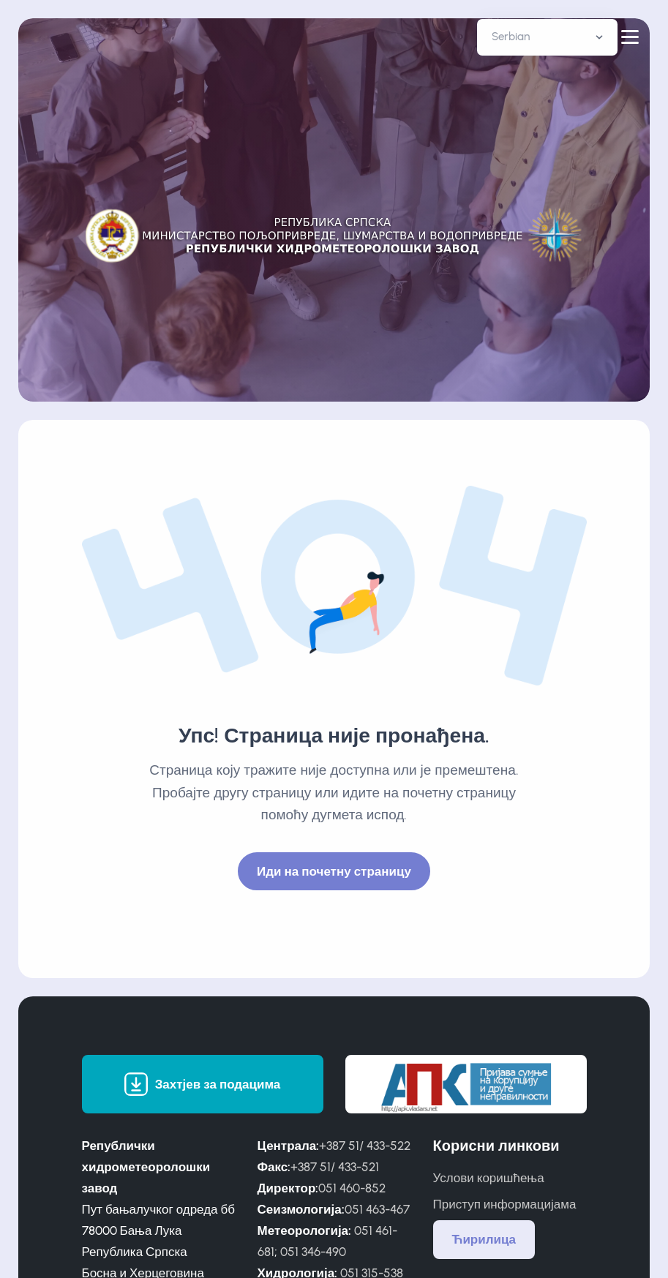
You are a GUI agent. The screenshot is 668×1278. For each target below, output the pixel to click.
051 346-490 (313, 1251)
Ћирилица (484, 1239)
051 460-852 (352, 1188)
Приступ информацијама (505, 1204)
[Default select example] (547, 37)
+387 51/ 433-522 (364, 1145)
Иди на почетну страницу (334, 871)
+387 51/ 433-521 (334, 1166)
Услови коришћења (488, 1177)
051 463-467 (377, 1209)
